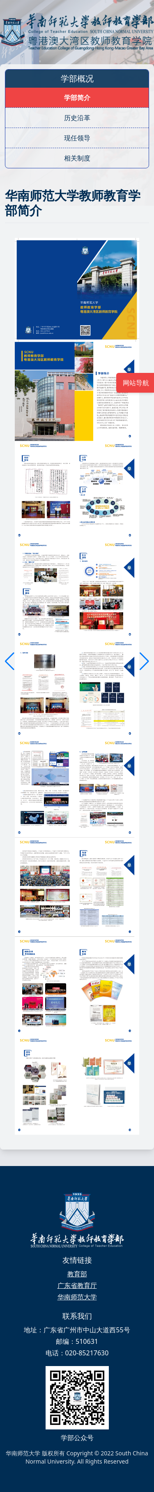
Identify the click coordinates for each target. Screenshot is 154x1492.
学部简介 (77, 97)
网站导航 (135, 382)
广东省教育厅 (77, 1285)
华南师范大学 (77, 1296)
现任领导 (77, 137)
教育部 (77, 1273)
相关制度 (77, 158)
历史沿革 (77, 117)
